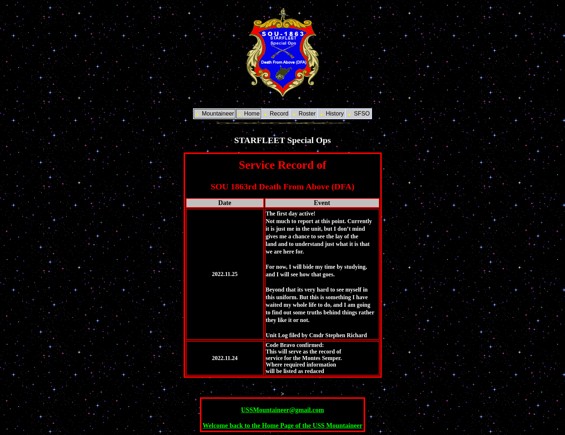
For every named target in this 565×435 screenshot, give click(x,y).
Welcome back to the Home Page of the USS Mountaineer (282, 425)
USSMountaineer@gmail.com (282, 410)
